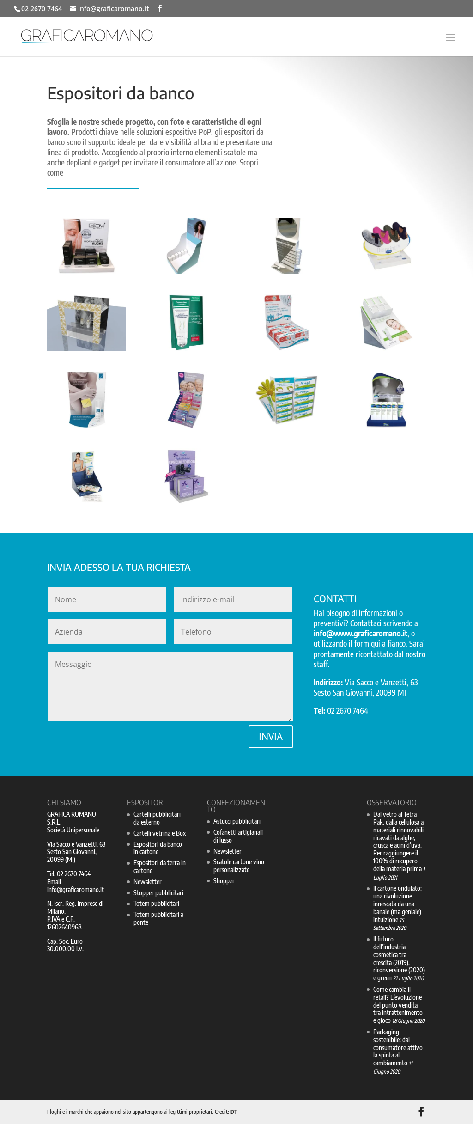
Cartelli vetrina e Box (159, 833)
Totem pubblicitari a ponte (158, 918)
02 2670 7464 (41, 8)
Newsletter (147, 882)
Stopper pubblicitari (158, 893)
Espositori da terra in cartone (159, 866)
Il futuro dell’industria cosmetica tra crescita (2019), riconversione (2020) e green (399, 958)
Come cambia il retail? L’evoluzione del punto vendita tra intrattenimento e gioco (398, 1004)
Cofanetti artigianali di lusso (238, 836)
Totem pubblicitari (156, 903)
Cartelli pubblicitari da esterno (157, 818)
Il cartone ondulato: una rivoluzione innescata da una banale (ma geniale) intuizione (397, 903)
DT (233, 1111)
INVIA (271, 736)
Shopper (224, 881)
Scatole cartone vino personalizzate (238, 866)
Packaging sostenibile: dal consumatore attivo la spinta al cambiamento (398, 1047)
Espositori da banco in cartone (157, 848)
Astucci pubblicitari (237, 821)
